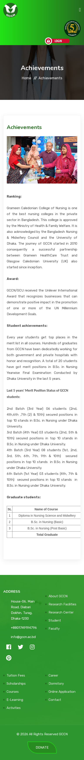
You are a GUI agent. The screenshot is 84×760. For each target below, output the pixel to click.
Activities (14, 708)
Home (26, 78)
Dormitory (56, 684)
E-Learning (15, 700)
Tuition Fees (16, 675)
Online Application (62, 692)
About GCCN (58, 596)
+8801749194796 (24, 628)
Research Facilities (62, 604)
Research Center (61, 612)
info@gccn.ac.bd (23, 637)
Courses (13, 692)
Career (53, 675)
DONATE (42, 747)
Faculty (54, 629)
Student (55, 620)
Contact (55, 700)
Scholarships (16, 684)
